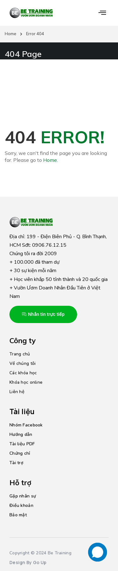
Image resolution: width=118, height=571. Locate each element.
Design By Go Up (27, 562)
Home (10, 33)
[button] (102, 12)
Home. (50, 160)
